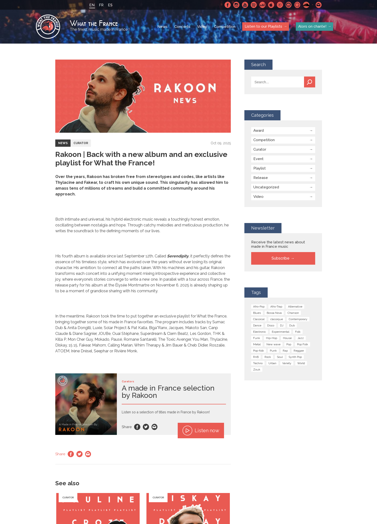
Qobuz (297, 5)
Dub (292, 325)
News (162, 26)
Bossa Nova (274, 313)
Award (258, 130)
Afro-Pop (259, 306)
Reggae (299, 350)
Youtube (245, 5)
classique (276, 319)
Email (155, 427)
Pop (288, 344)
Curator (80, 143)
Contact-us (319, 5)
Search (309, 82)
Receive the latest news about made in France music (278, 244)
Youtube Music (280, 5)
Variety (286, 363)
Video (202, 26)
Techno (258, 363)
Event (258, 159)
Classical (259, 319)
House (287, 338)
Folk (298, 331)
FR (101, 5)
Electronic (259, 331)
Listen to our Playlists (263, 26)
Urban (272, 363)
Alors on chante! (312, 26)
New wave (273, 344)
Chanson (293, 313)
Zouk (256, 369)
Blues (257, 313)
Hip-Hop (271, 338)
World (301, 363)
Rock (268, 357)
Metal (257, 344)
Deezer (262, 5)
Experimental (280, 331)
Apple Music (271, 5)
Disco (270, 325)
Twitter (146, 427)
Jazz (300, 338)
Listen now (201, 430)
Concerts (182, 26)
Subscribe (280, 258)
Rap (285, 350)
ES (110, 5)
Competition (224, 26)
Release (260, 178)
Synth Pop (295, 357)
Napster (289, 5)
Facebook (228, 5)
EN (92, 5)
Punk (273, 350)
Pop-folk (258, 350)
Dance (257, 325)
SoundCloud (306, 5)
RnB (256, 357)
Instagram (236, 5)
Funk (256, 338)
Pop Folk (302, 344)
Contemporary (298, 319)
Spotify (254, 5)
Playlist (259, 168)
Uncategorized (266, 187)
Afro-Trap (276, 306)
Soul (280, 357)
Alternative (295, 306)
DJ (281, 325)
